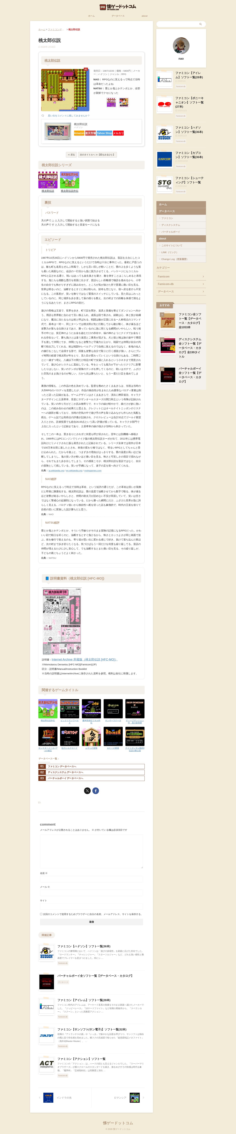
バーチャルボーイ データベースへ (61, 779)
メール (45, 887)
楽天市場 (97, 133)
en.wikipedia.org (74, 472)
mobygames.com (93, 472)
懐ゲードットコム (118, 1123)
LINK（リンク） (170, 243)
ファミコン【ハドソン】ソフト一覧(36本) (82, 947)
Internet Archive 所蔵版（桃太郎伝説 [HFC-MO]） (79, 660)
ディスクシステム (170, 216)
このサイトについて (171, 236)
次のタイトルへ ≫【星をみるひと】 (97, 156)
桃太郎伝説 (53, 60)
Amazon (81, 133)
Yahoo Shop (115, 133)
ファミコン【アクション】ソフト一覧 (80, 1059)
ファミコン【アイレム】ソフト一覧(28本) (82, 1000)
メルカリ (81, 139)
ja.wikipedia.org (56, 472)
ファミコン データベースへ (57, 767)
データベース (118, 16)
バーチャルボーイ (170, 223)
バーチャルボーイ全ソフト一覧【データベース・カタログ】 (93, 976)
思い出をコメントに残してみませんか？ (69, 115)
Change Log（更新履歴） (175, 250)
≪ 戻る (71, 156)
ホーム (91, 16)
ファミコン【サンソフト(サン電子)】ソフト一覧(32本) (89, 1030)
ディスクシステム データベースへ (61, 773)
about (144, 16)
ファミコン (167, 209)
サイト (43, 901)
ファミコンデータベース (60, 29)
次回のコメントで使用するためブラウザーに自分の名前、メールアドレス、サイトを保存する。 (93, 914)
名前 (44, 874)
